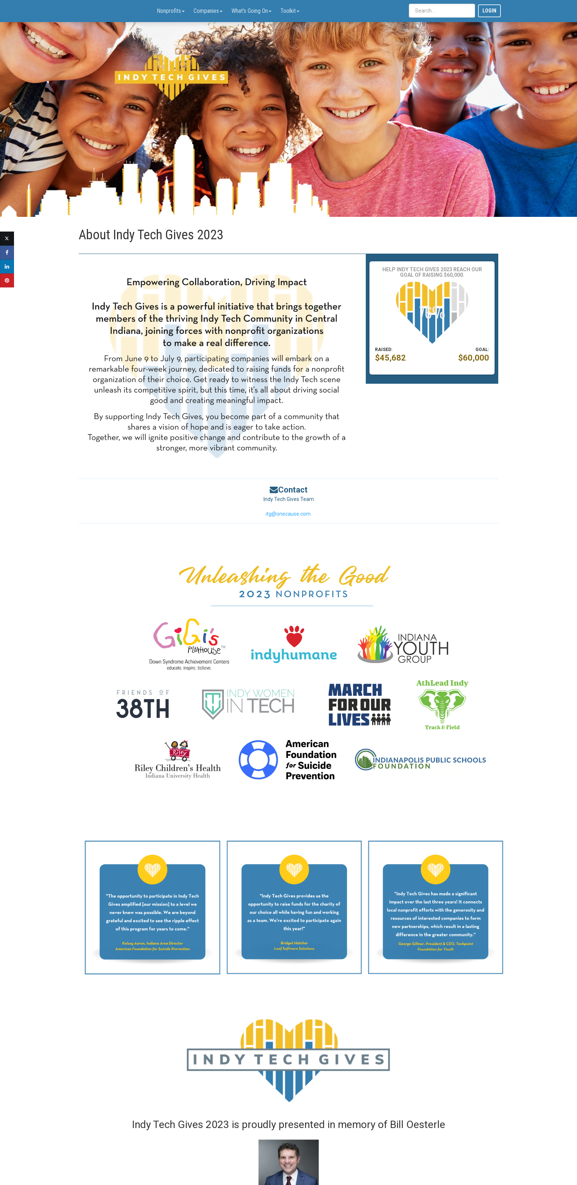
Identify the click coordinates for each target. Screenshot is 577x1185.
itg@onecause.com (288, 514)
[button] (376, 74)
